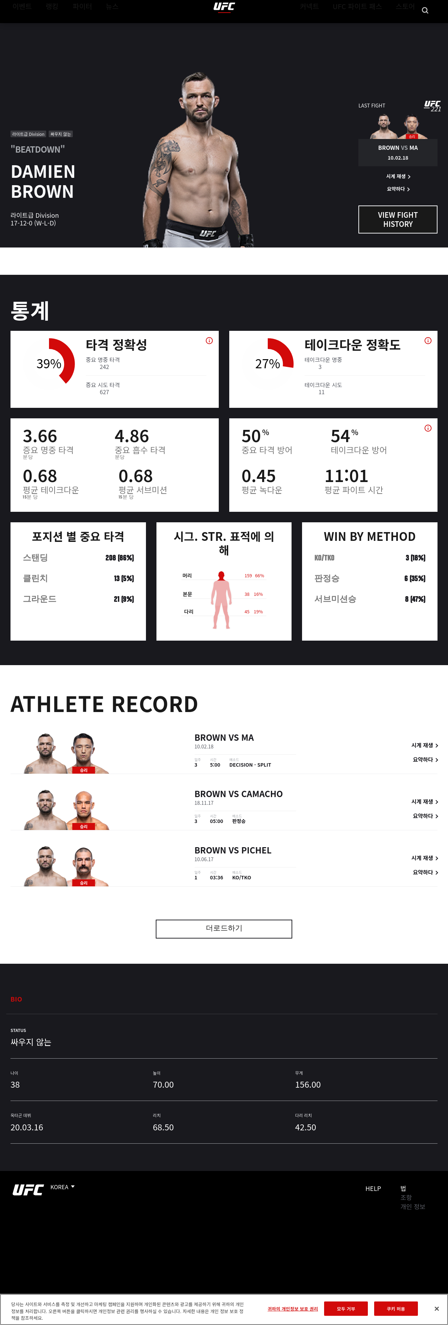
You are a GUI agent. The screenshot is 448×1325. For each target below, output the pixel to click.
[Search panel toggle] (425, 26)
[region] (224, 1309)
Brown (210, 738)
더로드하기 (224, 929)
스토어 (407, 26)
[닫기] (436, 1308)
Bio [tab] (16, 998)
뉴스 (103, 26)
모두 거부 (346, 1308)
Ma (247, 738)
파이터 (76, 26)
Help (373, 1188)
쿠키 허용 (396, 1308)
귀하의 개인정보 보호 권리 (292, 1308)
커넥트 (325, 26)
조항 (406, 1197)
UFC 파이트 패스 (366, 26)
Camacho (262, 794)
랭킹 (47, 26)
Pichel (256, 851)
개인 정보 (412, 1206)
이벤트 (20, 26)
